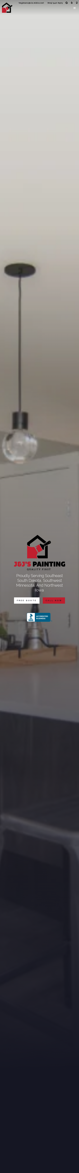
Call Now (54, 601)
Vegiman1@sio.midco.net (31, 3)
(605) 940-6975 (55, 3)
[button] (74, 8)
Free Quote (27, 601)
